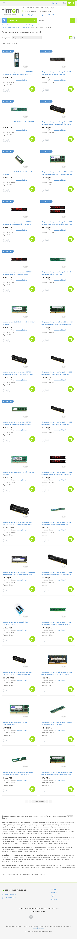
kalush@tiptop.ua (10, 898)
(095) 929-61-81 (22, 890)
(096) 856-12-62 (10, 890)
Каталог (13, 20)
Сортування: (6, 38)
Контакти (54, 899)
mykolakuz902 (49, 15)
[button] (4, 3)
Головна (53, 889)
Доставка (54, 893)
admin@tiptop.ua (38, 928)
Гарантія (54, 896)
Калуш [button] (54, 3)
